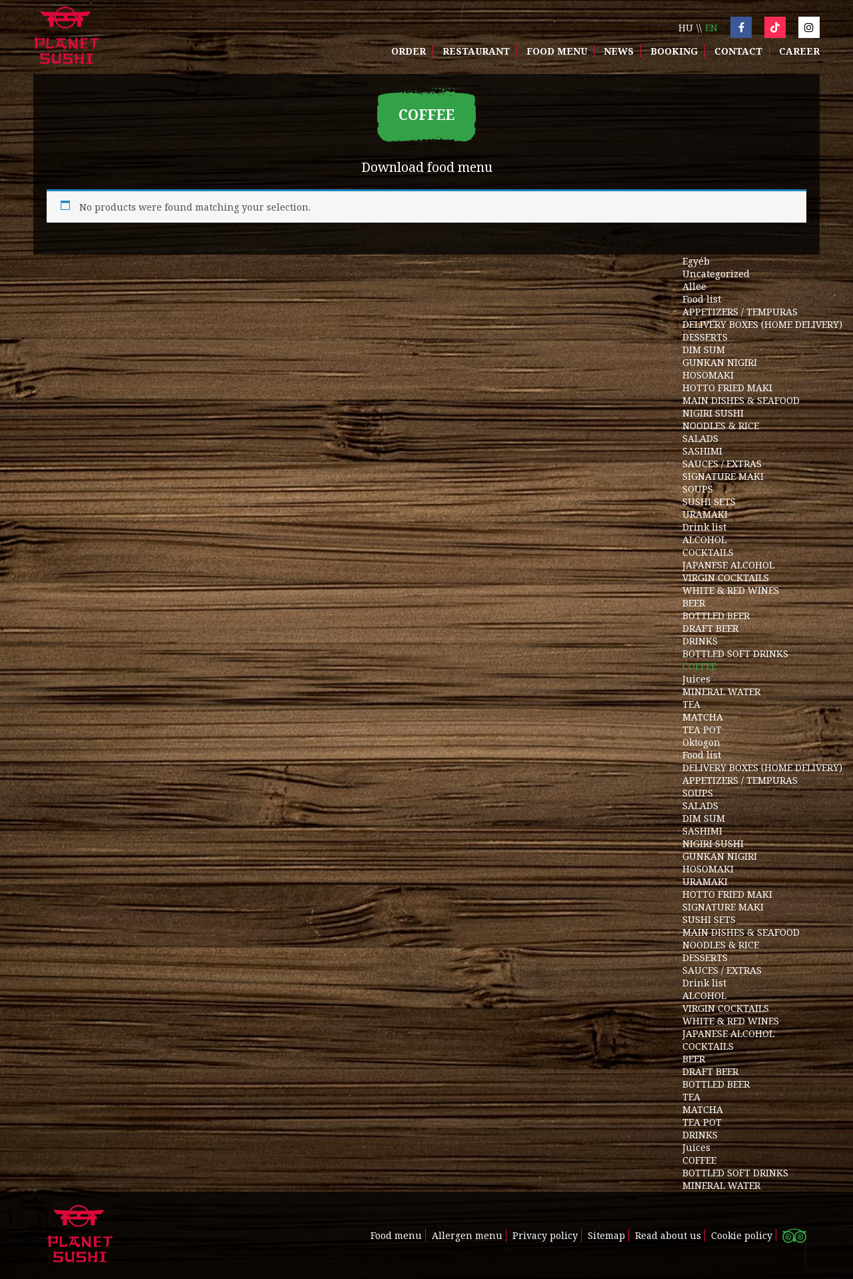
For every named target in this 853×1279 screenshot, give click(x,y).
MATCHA (702, 716)
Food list (701, 299)
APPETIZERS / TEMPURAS (740, 311)
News (619, 51)
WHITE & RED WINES (730, 590)
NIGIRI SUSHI (713, 413)
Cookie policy (741, 1235)
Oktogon (701, 742)
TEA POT (702, 729)
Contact (738, 51)
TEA (691, 704)
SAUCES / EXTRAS (722, 463)
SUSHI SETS (709, 501)
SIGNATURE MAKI (723, 476)
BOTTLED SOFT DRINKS (735, 653)
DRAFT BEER (710, 628)
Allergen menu (467, 1235)
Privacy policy (545, 1235)
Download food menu (426, 167)
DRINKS (700, 641)
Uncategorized (716, 273)
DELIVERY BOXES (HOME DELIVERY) (762, 324)
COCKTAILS (708, 552)
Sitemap (606, 1235)
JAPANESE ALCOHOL (728, 565)
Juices (696, 678)
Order (408, 51)
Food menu (556, 51)
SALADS (700, 438)
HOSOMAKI (708, 375)
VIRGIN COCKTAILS (725, 577)
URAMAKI (705, 514)
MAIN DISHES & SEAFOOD (741, 400)
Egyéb (696, 261)
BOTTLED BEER (716, 615)
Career (799, 51)
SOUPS (697, 489)
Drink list (704, 527)
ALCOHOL (704, 539)
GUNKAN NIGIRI (719, 362)
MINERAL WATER (721, 691)
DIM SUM (703, 349)
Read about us (668, 1235)
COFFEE (699, 666)
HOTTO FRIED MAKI (727, 387)
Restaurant (476, 51)
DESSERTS (705, 337)
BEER (693, 603)
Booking (674, 51)
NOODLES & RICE (720, 425)
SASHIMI (702, 451)
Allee (694, 286)
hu (685, 27)
